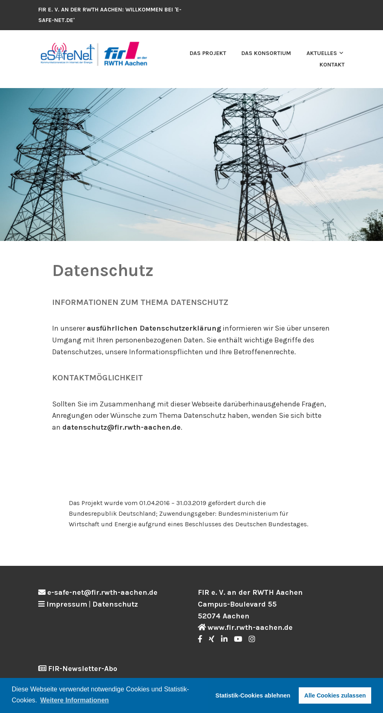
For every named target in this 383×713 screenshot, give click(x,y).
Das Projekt (208, 53)
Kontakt (332, 64)
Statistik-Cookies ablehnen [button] (252, 695)
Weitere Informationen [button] (74, 700)
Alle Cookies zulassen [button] (335, 695)
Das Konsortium (266, 53)
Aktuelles (321, 53)
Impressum (66, 604)
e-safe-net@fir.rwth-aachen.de (102, 592)
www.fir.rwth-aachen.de (250, 627)
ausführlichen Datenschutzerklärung (154, 328)
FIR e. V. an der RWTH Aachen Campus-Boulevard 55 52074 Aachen (250, 604)
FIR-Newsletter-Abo (82, 668)
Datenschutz (115, 604)
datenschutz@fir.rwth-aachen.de (121, 427)
